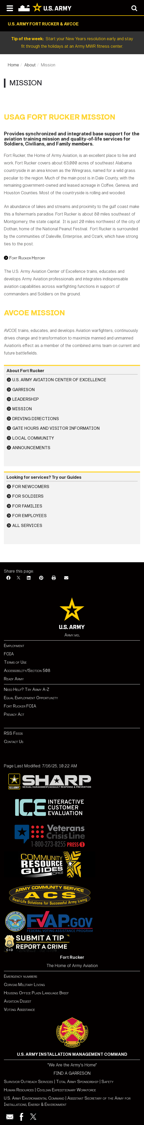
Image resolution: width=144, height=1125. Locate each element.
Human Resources (19, 1089)
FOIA (9, 653)
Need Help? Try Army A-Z (26, 689)
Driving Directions (35, 418)
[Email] (66, 577)
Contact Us (13, 741)
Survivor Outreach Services (28, 1081)
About (30, 65)
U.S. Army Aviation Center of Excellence (59, 379)
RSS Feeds (13, 733)
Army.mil (72, 635)
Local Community (33, 438)
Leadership (25, 399)
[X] (18, 577)
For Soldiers (28, 496)
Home (13, 65)
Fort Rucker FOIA (20, 706)
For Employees (29, 515)
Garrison (23, 389)
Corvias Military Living (24, 984)
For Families (27, 506)
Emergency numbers (20, 976)
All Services (27, 525)
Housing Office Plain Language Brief (36, 992)
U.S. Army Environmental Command (34, 1098)
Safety (107, 1081)
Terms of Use (15, 662)
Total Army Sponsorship (77, 1081)
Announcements (31, 447)
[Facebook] (8, 577)
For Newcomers (30, 486)
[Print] (53, 577)
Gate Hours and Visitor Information (56, 428)
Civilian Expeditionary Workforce (66, 1089)
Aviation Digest (17, 1001)
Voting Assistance (19, 1009)
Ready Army (14, 678)
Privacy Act (14, 714)
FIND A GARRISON (72, 1073)
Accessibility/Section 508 (27, 670)
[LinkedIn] (28, 577)
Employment (14, 645)
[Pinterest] (41, 577)
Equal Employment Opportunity (31, 697)
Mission (22, 408)
